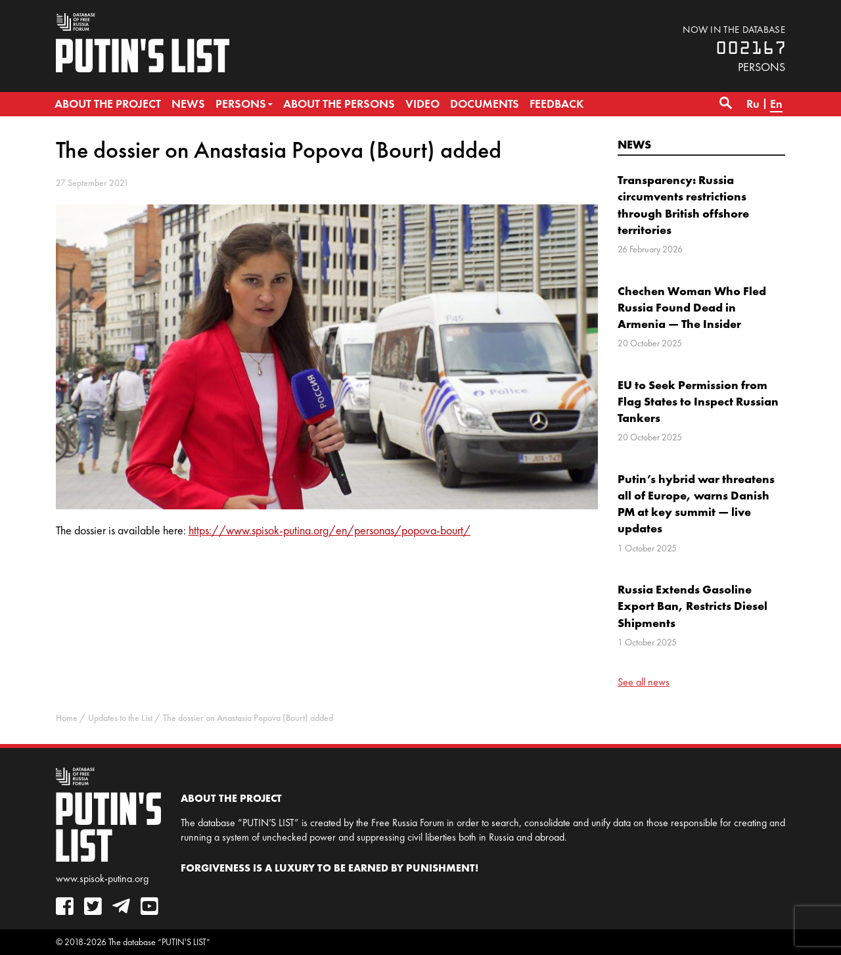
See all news (644, 682)
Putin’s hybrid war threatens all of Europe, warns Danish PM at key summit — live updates (696, 503)
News (634, 144)
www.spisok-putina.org (102, 878)
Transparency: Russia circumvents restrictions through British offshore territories (683, 204)
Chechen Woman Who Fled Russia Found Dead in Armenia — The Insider (692, 307)
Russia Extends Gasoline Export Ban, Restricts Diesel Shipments (692, 606)
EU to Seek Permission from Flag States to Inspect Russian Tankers (698, 401)
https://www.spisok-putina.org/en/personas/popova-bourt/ (329, 530)
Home (67, 718)
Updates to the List (120, 718)
